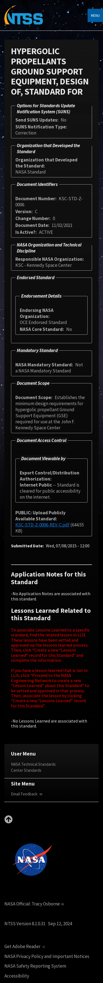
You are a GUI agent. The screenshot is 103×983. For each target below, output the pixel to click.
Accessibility (16, 976)
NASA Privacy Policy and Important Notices (46, 956)
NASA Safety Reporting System (35, 966)
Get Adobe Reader (25, 946)
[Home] (23, 18)
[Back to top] (8, 822)
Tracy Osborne (48, 904)
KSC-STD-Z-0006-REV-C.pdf (42, 525)
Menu (95, 15)
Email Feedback (27, 794)
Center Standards (26, 770)
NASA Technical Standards (33, 764)
